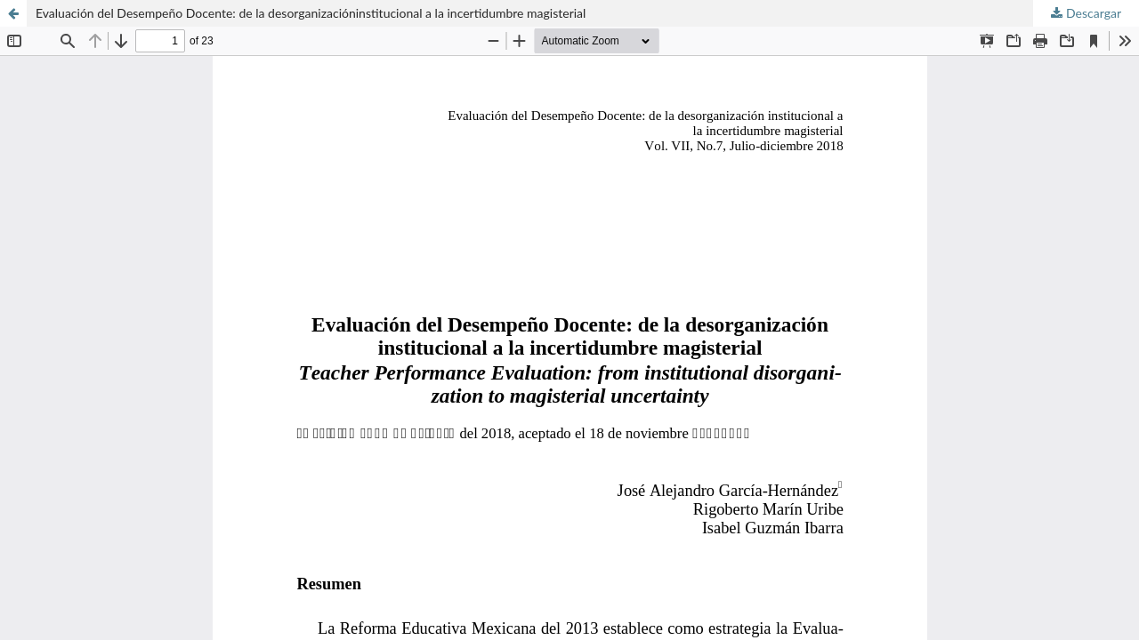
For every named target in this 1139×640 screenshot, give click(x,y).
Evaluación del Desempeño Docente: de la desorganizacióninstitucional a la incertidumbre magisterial (311, 12)
